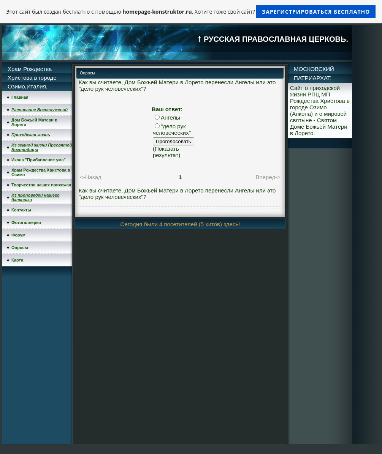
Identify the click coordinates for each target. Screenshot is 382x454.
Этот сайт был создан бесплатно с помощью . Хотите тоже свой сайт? (191, 11)
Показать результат (166, 151)
